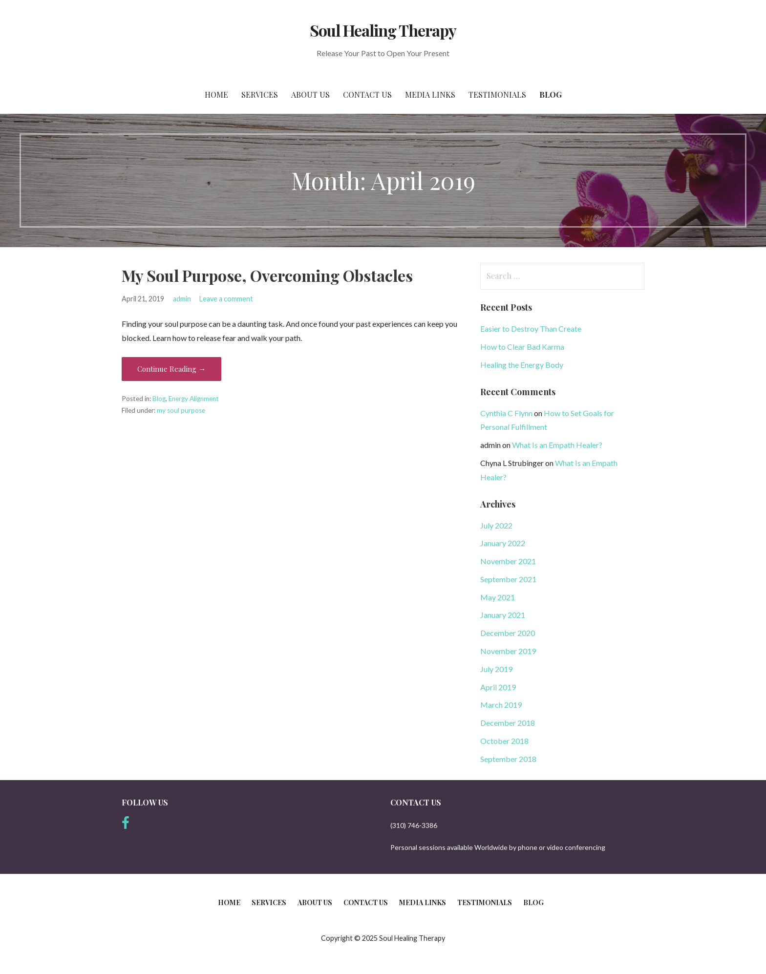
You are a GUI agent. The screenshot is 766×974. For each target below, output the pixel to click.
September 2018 (508, 758)
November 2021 (508, 561)
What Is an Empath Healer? (557, 444)
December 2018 (507, 722)
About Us (310, 94)
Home (216, 94)
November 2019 (508, 651)
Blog (550, 94)
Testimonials (497, 94)
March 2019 (501, 704)
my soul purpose (181, 410)
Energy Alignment (194, 398)
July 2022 (496, 525)
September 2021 (508, 579)
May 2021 (497, 597)
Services (259, 94)
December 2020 (507, 632)
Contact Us (367, 94)
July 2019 (496, 669)
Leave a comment (226, 299)
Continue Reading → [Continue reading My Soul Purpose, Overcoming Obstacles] (171, 369)
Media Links (430, 94)
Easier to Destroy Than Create (530, 328)
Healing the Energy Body (521, 364)
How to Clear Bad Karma (522, 346)
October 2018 (504, 740)
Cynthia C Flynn (506, 413)
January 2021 (502, 614)
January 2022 (502, 543)
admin (182, 299)
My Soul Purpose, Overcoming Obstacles (267, 275)
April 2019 (498, 687)
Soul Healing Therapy (383, 30)
